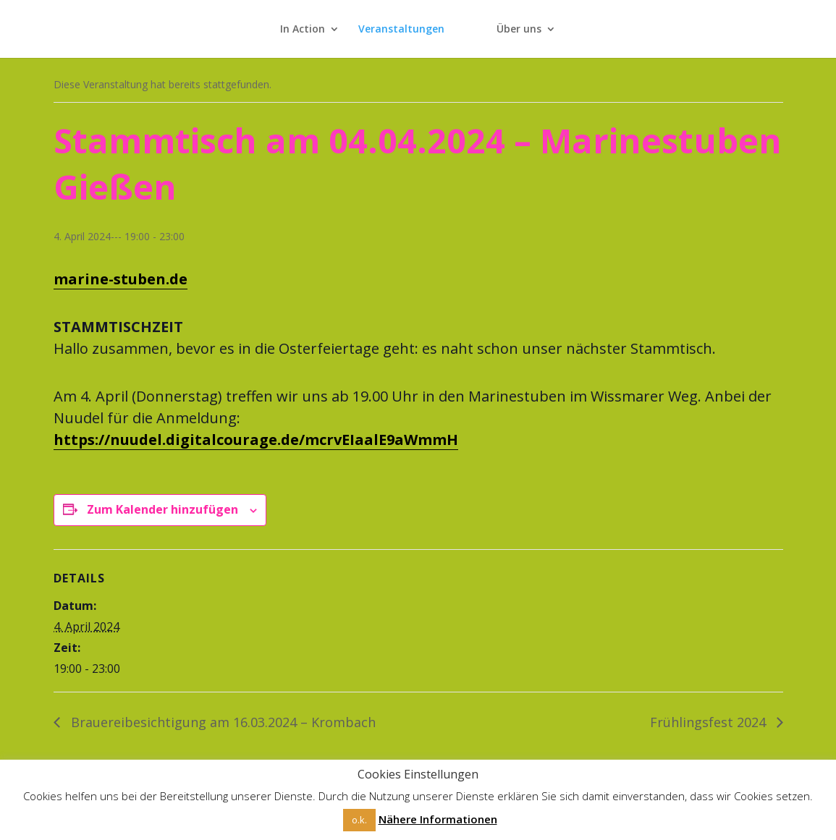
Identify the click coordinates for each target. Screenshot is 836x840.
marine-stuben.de (120, 279)
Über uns (519, 29)
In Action (302, 29)
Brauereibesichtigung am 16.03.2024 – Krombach (221, 722)
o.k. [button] (359, 819)
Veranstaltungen (401, 29)
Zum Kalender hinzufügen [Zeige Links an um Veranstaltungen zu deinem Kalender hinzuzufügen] (162, 509)
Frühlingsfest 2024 (709, 722)
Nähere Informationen (438, 819)
